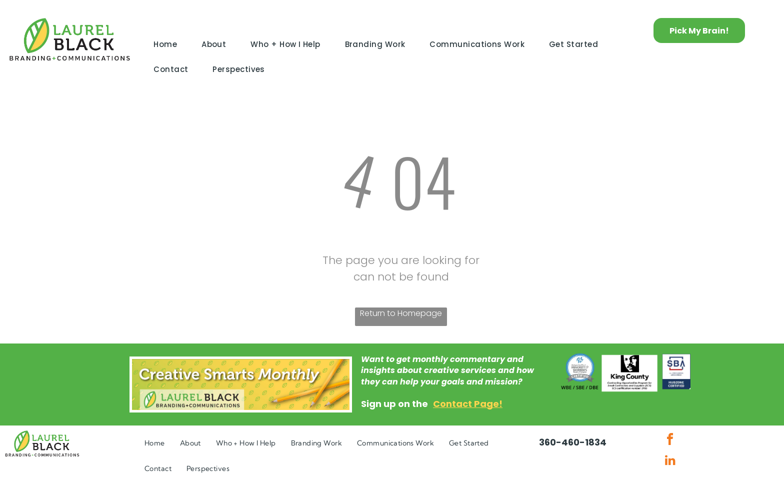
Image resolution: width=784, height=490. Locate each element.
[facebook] (670, 440)
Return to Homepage (401, 313)
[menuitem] (169, 45)
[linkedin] (670, 461)
